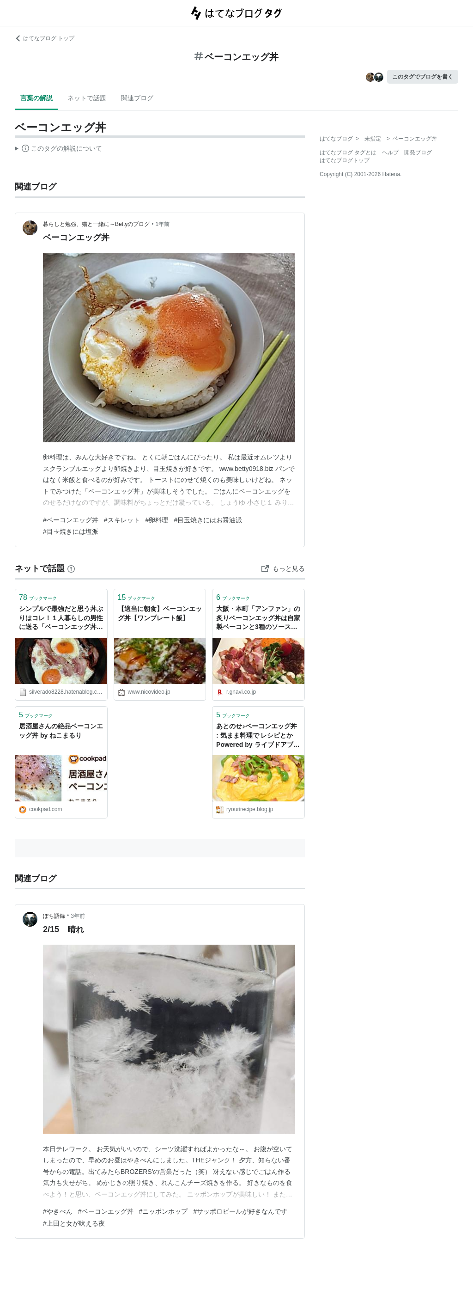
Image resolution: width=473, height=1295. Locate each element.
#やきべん (58, 1211)
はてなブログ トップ (44, 38)
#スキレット (122, 520)
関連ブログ (137, 98)
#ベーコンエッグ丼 (70, 520)
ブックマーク (38, 597)
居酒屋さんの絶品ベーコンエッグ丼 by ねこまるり (61, 730)
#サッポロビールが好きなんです (240, 1211)
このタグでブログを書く (422, 76)
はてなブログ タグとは (348, 152)
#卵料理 (157, 520)
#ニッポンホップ (163, 1211)
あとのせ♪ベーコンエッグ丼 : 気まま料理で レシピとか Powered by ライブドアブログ (257, 736)
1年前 (163, 224)
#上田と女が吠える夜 (74, 1223)
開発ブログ (418, 152)
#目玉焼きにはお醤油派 (208, 520)
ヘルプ (390, 152)
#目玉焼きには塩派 (70, 531)
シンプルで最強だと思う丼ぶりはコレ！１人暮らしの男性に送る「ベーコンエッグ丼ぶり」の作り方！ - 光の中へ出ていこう (61, 618)
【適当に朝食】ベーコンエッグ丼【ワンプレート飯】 (160, 613)
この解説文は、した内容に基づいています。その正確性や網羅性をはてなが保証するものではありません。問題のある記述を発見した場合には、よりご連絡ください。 (58, 149)
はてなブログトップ (345, 160)
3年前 (78, 916)
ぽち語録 (54, 916)
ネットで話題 (86, 98)
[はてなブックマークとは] (71, 568)
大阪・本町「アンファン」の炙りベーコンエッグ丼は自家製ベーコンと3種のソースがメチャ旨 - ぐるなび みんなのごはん (258, 618)
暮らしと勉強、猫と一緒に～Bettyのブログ (96, 224)
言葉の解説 (36, 98)
